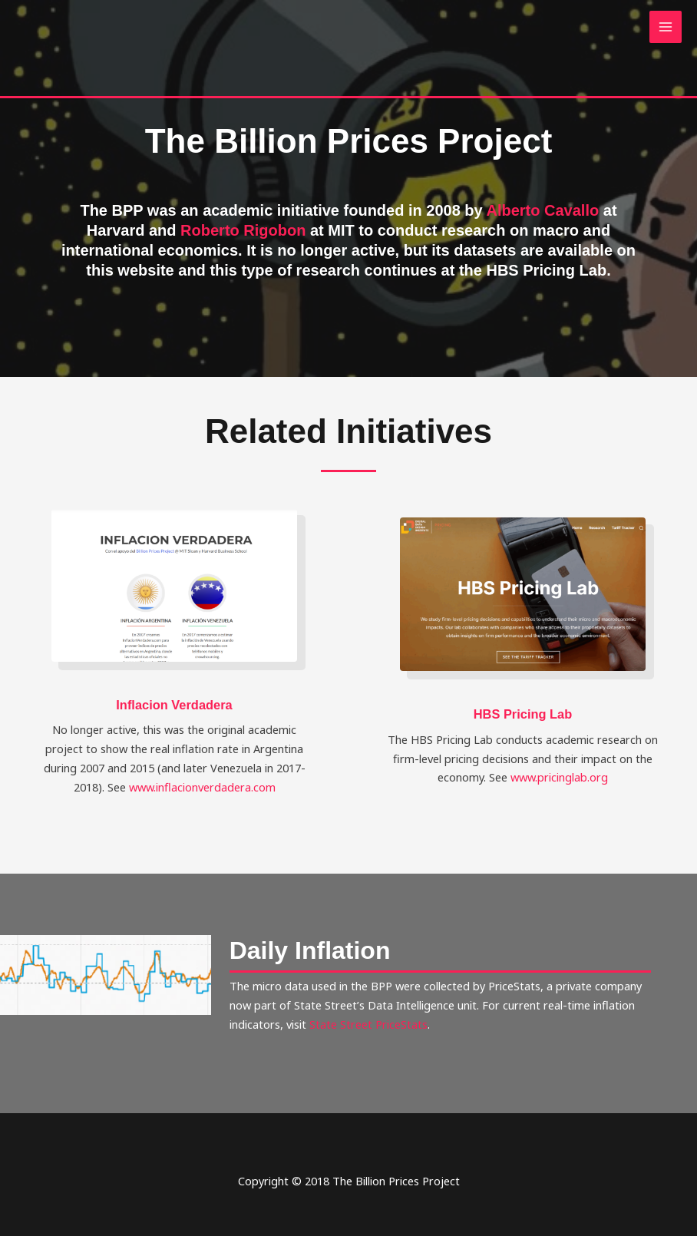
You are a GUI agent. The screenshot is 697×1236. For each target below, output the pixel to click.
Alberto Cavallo (543, 210)
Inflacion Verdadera (174, 705)
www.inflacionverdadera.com (202, 787)
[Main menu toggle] (665, 27)
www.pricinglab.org (559, 777)
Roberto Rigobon (243, 230)
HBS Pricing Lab (523, 714)
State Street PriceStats (368, 1024)
